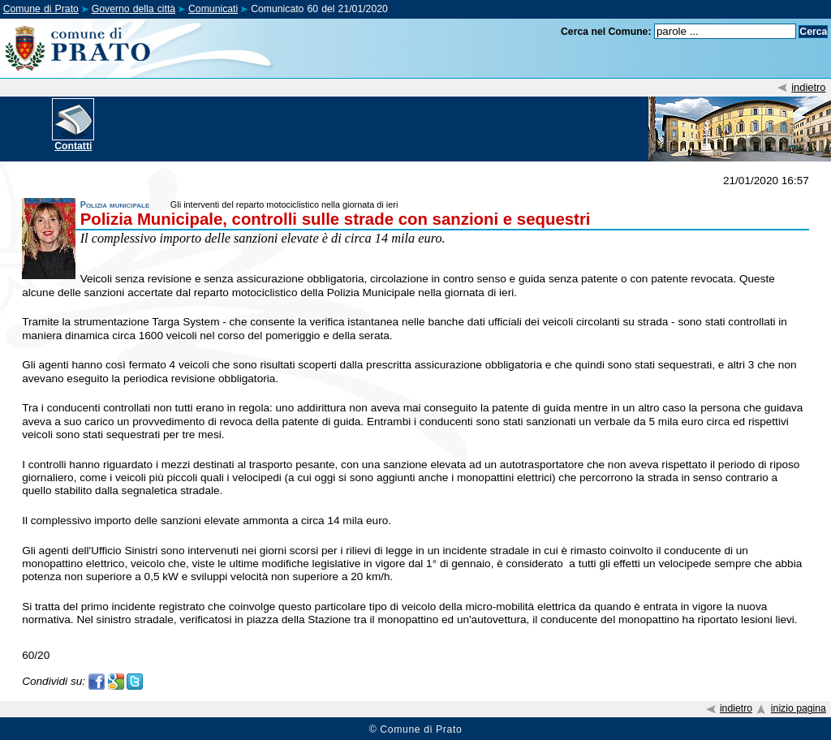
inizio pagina (798, 708)
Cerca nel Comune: (606, 31)
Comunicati (213, 9)
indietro (808, 87)
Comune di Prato (41, 9)
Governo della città (133, 9)
